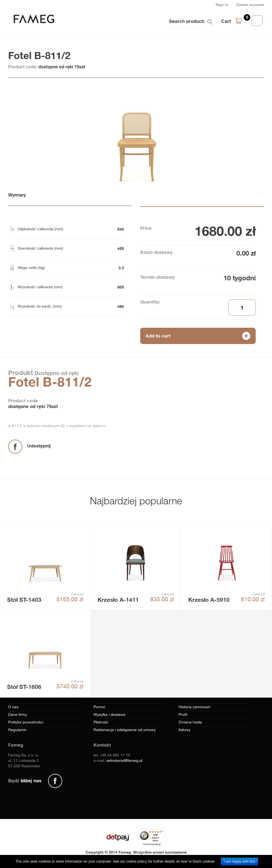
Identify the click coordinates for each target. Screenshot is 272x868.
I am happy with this (239, 861)
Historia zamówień (194, 707)
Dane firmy (17, 715)
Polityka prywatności (25, 722)
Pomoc (99, 707)
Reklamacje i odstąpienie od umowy (124, 730)
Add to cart (158, 336)
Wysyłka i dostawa (109, 715)
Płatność (100, 722)
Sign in (221, 4)
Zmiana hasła (190, 722)
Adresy (184, 730)
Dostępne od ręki (56, 373)
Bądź (24, 780)
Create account (250, 4)
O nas (13, 707)
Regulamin (17, 730)
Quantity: (150, 302)
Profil (183, 715)
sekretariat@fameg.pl (124, 761)
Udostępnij (39, 446)
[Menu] (162, 832)
